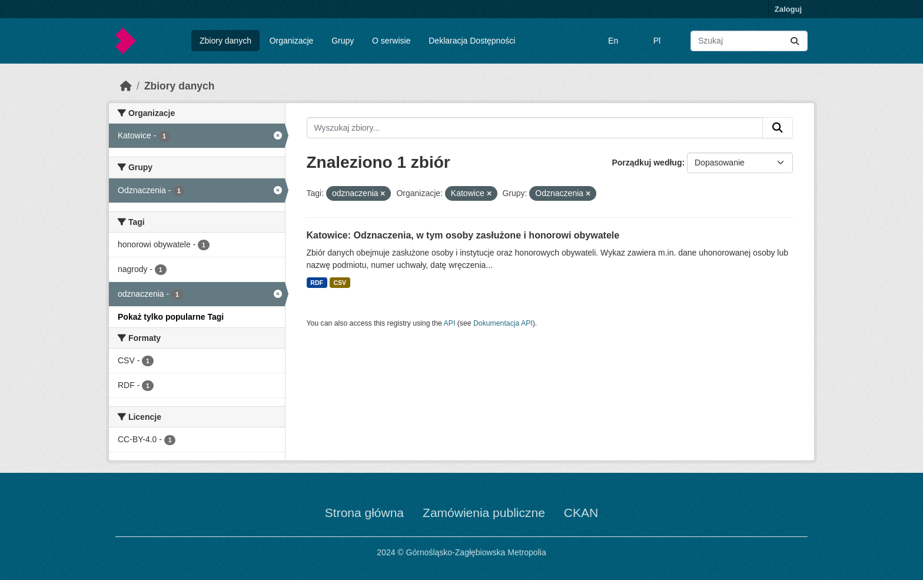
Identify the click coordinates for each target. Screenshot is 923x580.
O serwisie (391, 40)
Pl (656, 40)
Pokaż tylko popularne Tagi (171, 317)
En (613, 40)
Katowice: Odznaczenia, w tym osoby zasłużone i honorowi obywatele (463, 235)
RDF (316, 282)
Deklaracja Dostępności (472, 40)
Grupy (342, 40)
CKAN (581, 512)
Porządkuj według (647, 162)
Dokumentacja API (503, 323)
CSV (339, 282)
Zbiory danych (225, 40)
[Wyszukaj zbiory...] (749, 41)
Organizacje (292, 40)
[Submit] (794, 41)
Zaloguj (788, 9)
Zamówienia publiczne (484, 512)
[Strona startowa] (126, 86)
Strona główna (364, 512)
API (450, 323)
